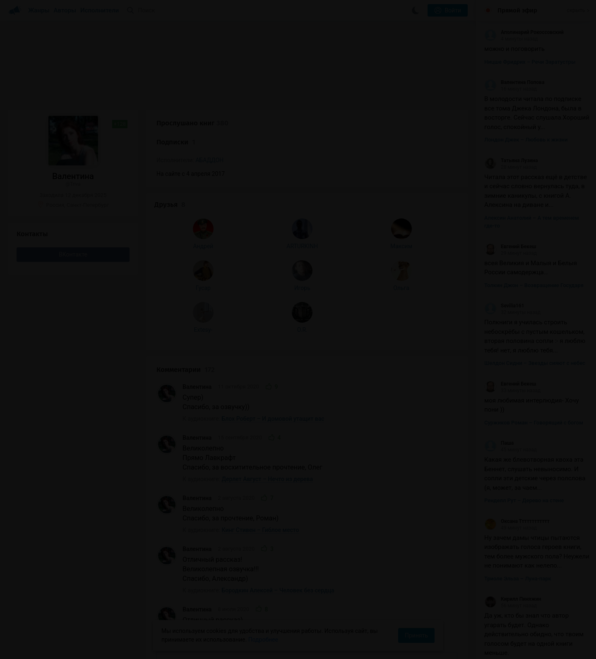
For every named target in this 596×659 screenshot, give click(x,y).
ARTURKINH (72, 334)
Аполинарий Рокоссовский (524, 32)
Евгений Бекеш (510, 246)
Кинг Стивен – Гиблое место (260, 367)
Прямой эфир (517, 10)
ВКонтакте (73, 254)
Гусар (34, 375)
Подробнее (263, 639)
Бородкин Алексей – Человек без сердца (278, 427)
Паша (499, 443)
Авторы (65, 10)
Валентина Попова (514, 82)
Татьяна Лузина (511, 160)
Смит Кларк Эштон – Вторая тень (267, 478)
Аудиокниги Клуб (41, 646)
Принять (416, 635)
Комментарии (185, 206)
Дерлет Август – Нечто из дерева (267, 316)
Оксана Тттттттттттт (517, 521)
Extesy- (34, 417)
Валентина (197, 224)
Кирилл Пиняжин (512, 599)
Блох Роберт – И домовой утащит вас (273, 255)
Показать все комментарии (307, 499)
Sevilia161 (504, 305)
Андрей (34, 334)
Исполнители (99, 10)
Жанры (39, 10)
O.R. (72, 417)
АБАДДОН (209, 160)
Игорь (72, 375)
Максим (110, 334)
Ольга (110, 375)
